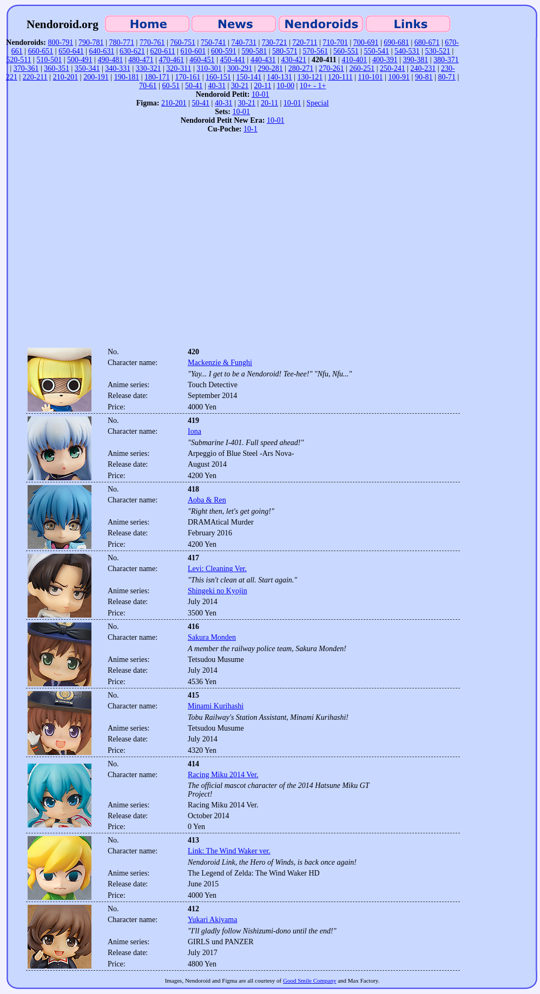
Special (317, 103)
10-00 (285, 86)
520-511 (18, 60)
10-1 (250, 129)
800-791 (60, 42)
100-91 (399, 77)
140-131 (279, 77)
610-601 (193, 51)
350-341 (87, 68)
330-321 (148, 68)
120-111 (340, 77)
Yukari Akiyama (212, 920)
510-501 (49, 60)
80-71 (447, 77)
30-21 (240, 86)
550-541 (376, 51)
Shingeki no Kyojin (217, 591)
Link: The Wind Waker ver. (229, 851)
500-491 (80, 60)
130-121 (310, 77)
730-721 (274, 42)
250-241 (392, 68)
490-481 (110, 60)
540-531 (407, 51)
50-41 (194, 86)
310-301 (209, 68)
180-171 (157, 77)
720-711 (304, 42)
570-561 (315, 51)
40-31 (217, 86)
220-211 (35, 77)
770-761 (152, 42)
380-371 (446, 60)
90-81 (424, 77)
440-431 (263, 60)
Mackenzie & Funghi (220, 363)
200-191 (96, 77)
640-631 (102, 51)
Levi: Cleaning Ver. (217, 569)
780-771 (121, 42)
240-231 (423, 68)
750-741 (213, 42)
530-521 (437, 51)
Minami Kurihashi (215, 706)
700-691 (366, 42)
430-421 (293, 60)
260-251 (362, 68)
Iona (194, 431)
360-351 (56, 68)
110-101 (370, 77)
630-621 (132, 51)
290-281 (270, 68)
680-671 (427, 42)
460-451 (202, 60)
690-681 (396, 42)
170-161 (188, 77)
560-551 (346, 51)
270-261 (331, 68)
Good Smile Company (309, 980)
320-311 (178, 68)
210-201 (65, 77)
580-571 (285, 51)
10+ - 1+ (313, 86)
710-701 (335, 42)
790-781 (91, 42)
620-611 (162, 51)
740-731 (243, 42)
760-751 (182, 42)
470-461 (171, 60)
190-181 (127, 77)
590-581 (254, 51)
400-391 (385, 60)
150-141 (249, 77)
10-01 (260, 94)
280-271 (301, 68)
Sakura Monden (212, 637)
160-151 (218, 77)
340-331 (117, 68)
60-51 (171, 86)
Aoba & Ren (207, 500)
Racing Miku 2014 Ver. (223, 775)
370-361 (26, 68)
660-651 (41, 51)
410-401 (354, 60)
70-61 (148, 86)
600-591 (223, 51)
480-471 (141, 60)
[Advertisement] (101, 243)
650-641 (71, 51)
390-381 (416, 60)
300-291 (240, 68)
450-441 (232, 60)
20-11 (262, 86)
